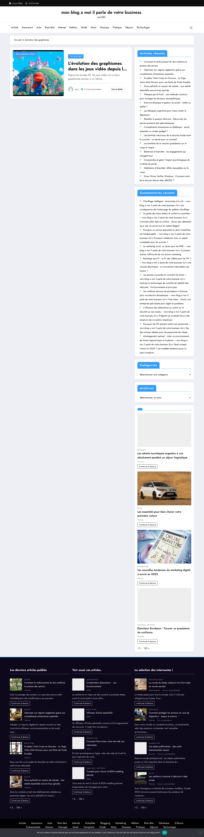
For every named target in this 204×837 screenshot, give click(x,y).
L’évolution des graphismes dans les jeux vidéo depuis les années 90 (98, 66)
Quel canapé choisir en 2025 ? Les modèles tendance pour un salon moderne (163, 348)
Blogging (105, 823)
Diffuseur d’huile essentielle (99, 712)
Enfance (179, 823)
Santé (27, 679)
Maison (141, 625)
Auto (38, 27)
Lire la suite (117, 89)
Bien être (49, 27)
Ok (164, 832)
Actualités (90, 823)
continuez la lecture (144, 703)
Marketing (143, 566)
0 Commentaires (92, 89)
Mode (84, 27)
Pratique (117, 27)
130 (145, 648)
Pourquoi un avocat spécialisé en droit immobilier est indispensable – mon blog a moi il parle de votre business (165, 234)
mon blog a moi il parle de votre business (101, 12)
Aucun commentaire (171, 690)
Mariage (91, 768)
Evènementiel (33, 827)
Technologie (143, 27)
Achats (14, 27)
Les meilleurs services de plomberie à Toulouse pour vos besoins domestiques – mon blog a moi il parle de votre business (164, 295)
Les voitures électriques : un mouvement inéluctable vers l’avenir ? (165, 266)
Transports (89, 827)
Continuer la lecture (147, 466)
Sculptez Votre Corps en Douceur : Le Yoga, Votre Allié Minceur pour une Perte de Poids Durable (45, 750)
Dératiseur (164, 823)
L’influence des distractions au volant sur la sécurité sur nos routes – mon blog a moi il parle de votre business (165, 311)
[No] (200, 832)
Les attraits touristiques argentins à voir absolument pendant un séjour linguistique (162, 455)
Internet (62, 27)
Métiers (73, 27)
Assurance (27, 27)
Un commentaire (165, 720)
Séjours (129, 27)
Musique (104, 27)
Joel (76, 89)
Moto (93, 27)
